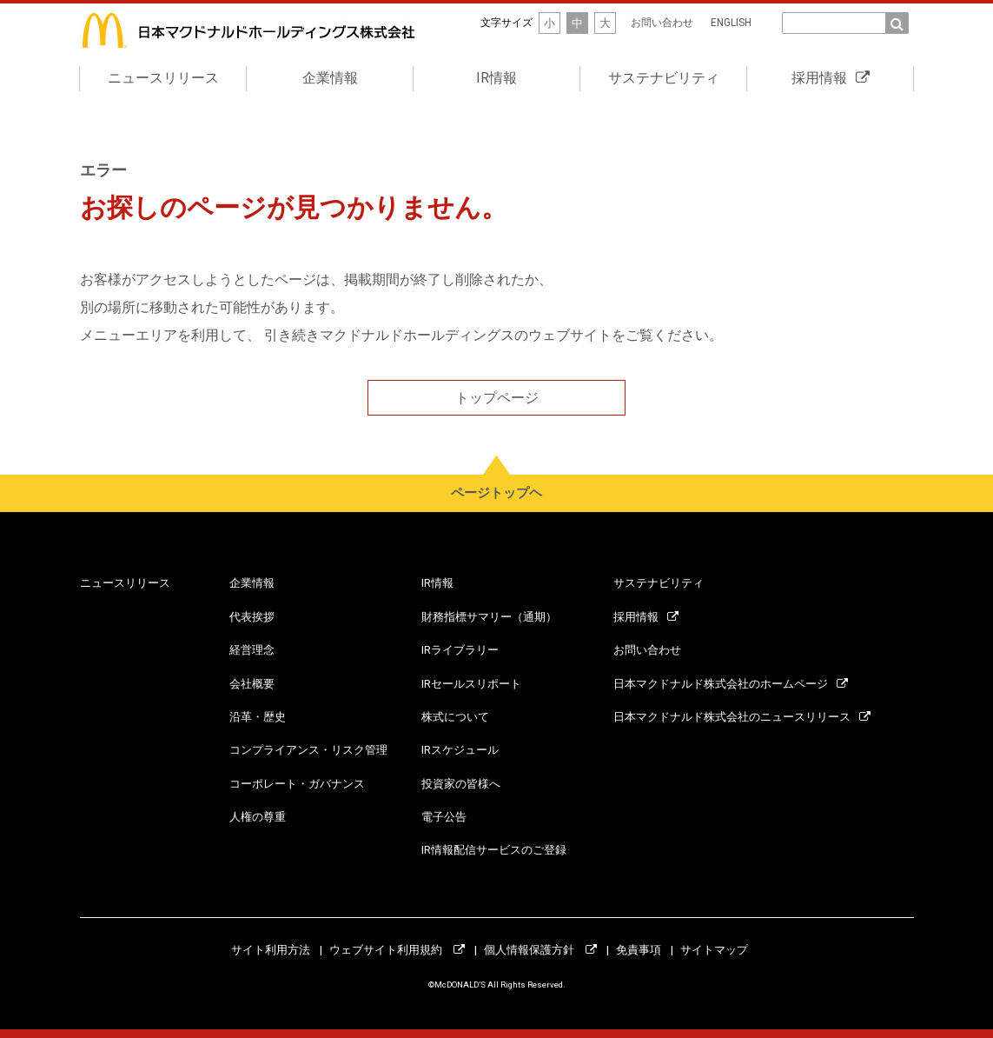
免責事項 (638, 949)
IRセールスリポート (471, 683)
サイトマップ (714, 949)
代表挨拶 (252, 616)
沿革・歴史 (257, 716)
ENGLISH (731, 23)
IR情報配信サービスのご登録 (493, 850)
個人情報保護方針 (540, 949)
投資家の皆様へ (460, 783)
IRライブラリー (460, 649)
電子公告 (444, 816)
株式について (455, 716)
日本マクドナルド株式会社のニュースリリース (742, 716)
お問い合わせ (662, 23)
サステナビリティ (663, 78)
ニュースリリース (163, 78)
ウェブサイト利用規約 (397, 949)
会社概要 (252, 683)
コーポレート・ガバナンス (297, 783)
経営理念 (252, 649)
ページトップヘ (496, 493)
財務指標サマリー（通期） (489, 616)
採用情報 (830, 78)
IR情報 (496, 78)
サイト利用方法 (270, 949)
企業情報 (330, 78)
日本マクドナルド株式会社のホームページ (730, 683)
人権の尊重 (257, 816)
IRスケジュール (460, 749)
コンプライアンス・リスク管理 (308, 749)
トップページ (497, 397)
